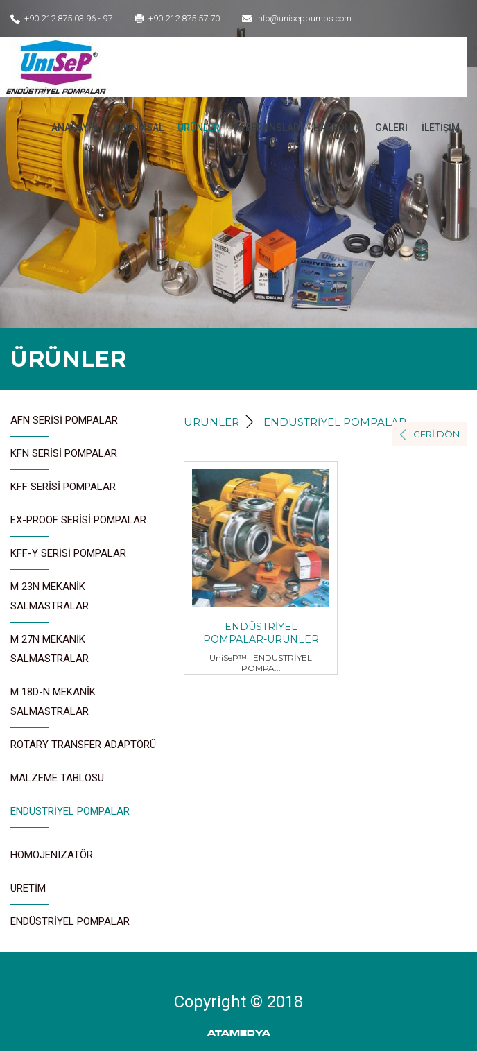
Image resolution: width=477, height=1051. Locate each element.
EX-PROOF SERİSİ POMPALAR (78, 525)
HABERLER (337, 127)
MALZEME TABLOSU (57, 783)
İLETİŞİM (441, 127)
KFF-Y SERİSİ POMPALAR (68, 558)
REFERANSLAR (267, 127)
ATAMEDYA (238, 1033)
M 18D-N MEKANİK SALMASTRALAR (53, 707)
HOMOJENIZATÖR (51, 860)
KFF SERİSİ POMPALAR (63, 491)
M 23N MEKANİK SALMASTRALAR (49, 601)
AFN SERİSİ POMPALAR (64, 425)
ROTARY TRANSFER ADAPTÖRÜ (83, 749)
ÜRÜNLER (198, 127)
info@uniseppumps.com (304, 18)
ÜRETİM (29, 893)
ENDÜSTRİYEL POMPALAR (70, 816)
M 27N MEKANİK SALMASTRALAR (49, 654)
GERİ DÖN (436, 434)
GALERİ (391, 127)
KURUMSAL (138, 127)
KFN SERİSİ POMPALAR (63, 458)
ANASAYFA (75, 127)
